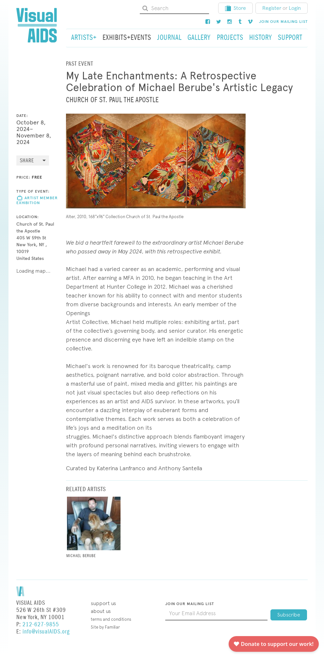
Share (27, 161)
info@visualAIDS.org (46, 632)
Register (271, 8)
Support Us (103, 603)
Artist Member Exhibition (37, 200)
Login (295, 8)
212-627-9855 (41, 624)
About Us (101, 611)
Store (235, 8)
